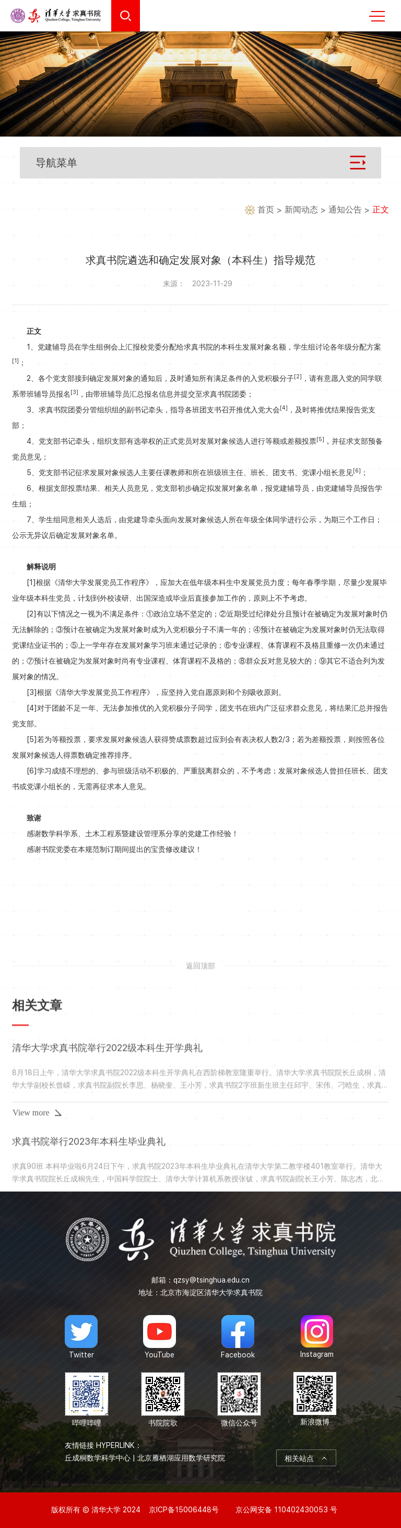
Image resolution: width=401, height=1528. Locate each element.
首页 (265, 210)
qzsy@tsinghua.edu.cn (211, 1280)
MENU (377, 16)
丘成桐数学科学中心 (98, 1458)
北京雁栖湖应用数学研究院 (181, 1458)
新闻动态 (301, 210)
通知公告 (345, 210)
